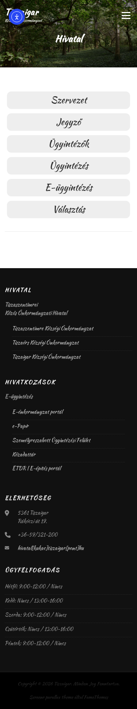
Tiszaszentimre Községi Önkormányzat (52, 328)
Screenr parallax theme (51, 697)
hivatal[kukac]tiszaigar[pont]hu (51, 548)
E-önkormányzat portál (37, 411)
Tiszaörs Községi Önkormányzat (45, 342)
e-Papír (20, 426)
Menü (124, 15)
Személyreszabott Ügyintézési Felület (51, 440)
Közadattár (23, 454)
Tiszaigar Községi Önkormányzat (46, 356)
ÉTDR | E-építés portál (36, 468)
